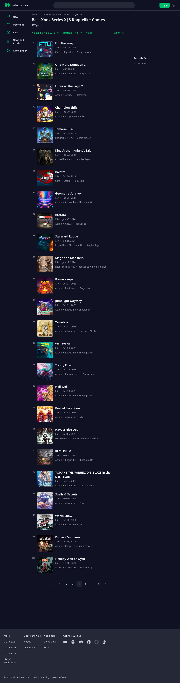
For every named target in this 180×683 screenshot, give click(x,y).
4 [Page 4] (79, 583)
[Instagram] (96, 642)
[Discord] (81, 642)
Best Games (63, 14)
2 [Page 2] (66, 583)
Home (34, 14)
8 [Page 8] (99, 583)
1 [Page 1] (60, 583)
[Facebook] (89, 642)
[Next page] (105, 584)
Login (164, 5)
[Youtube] (65, 642)
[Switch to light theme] (173, 5)
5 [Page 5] (86, 583)
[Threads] (73, 642)
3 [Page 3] (73, 583)
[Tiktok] (104, 642)
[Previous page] (53, 584)
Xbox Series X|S (48, 14)
